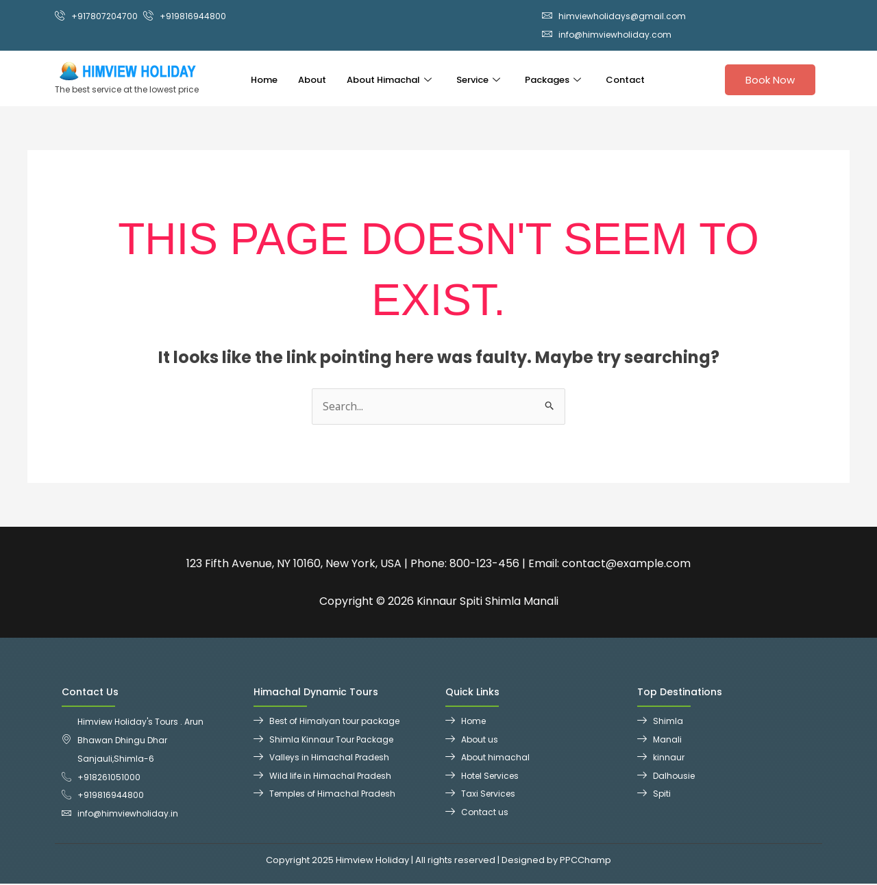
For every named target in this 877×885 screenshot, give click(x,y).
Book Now (770, 80)
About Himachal (389, 79)
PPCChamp (585, 862)
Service (478, 79)
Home (264, 79)
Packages (553, 79)
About (312, 79)
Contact (625, 79)
